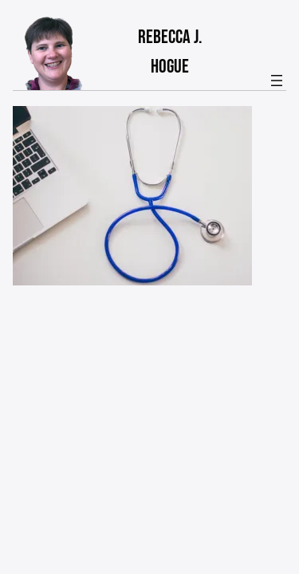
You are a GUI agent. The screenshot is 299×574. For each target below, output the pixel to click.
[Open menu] (276, 80)
